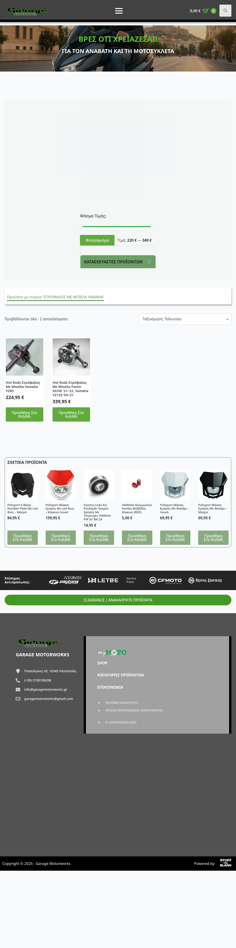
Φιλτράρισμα (97, 240)
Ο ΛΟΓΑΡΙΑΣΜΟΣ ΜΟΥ (121, 722)
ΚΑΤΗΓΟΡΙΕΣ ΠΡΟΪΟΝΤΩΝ (120, 675)
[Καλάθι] (203, 11)
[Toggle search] (225, 11)
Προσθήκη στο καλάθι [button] (24, 414)
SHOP (102, 663)
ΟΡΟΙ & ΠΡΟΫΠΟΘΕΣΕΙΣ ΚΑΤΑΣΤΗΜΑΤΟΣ (134, 710)
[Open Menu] (119, 11)
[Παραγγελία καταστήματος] (185, 318)
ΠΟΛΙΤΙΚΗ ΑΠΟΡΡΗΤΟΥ (122, 703)
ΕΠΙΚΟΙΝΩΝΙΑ (110, 687)
